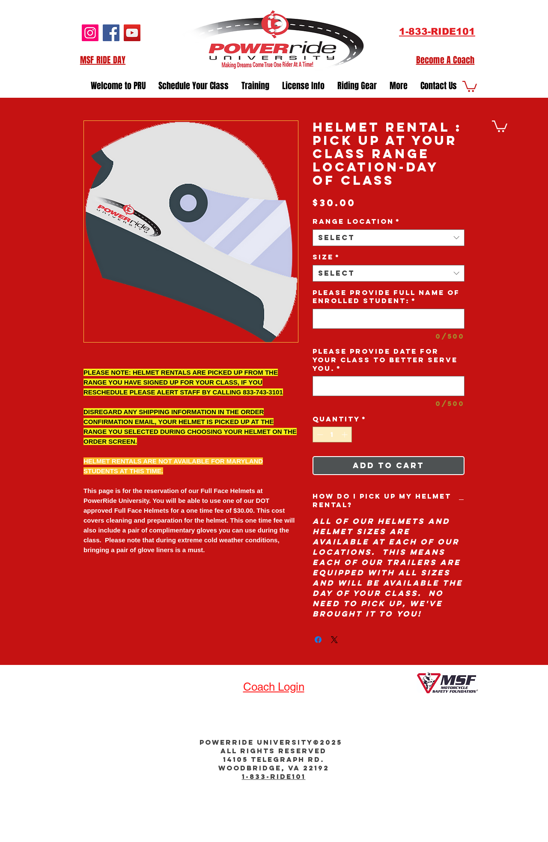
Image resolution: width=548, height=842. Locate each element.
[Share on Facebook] (318, 640)
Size (326, 257)
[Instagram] (90, 32)
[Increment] (345, 434)
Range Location (356, 221)
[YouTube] (132, 32)
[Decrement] (319, 434)
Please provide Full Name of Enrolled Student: (386, 297)
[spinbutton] (332, 434)
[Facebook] (111, 32)
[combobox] (389, 237)
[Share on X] (334, 640)
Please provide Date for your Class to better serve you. (385, 359)
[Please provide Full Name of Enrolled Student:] (388, 319)
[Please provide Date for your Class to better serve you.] (388, 386)
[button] (255, 83)
